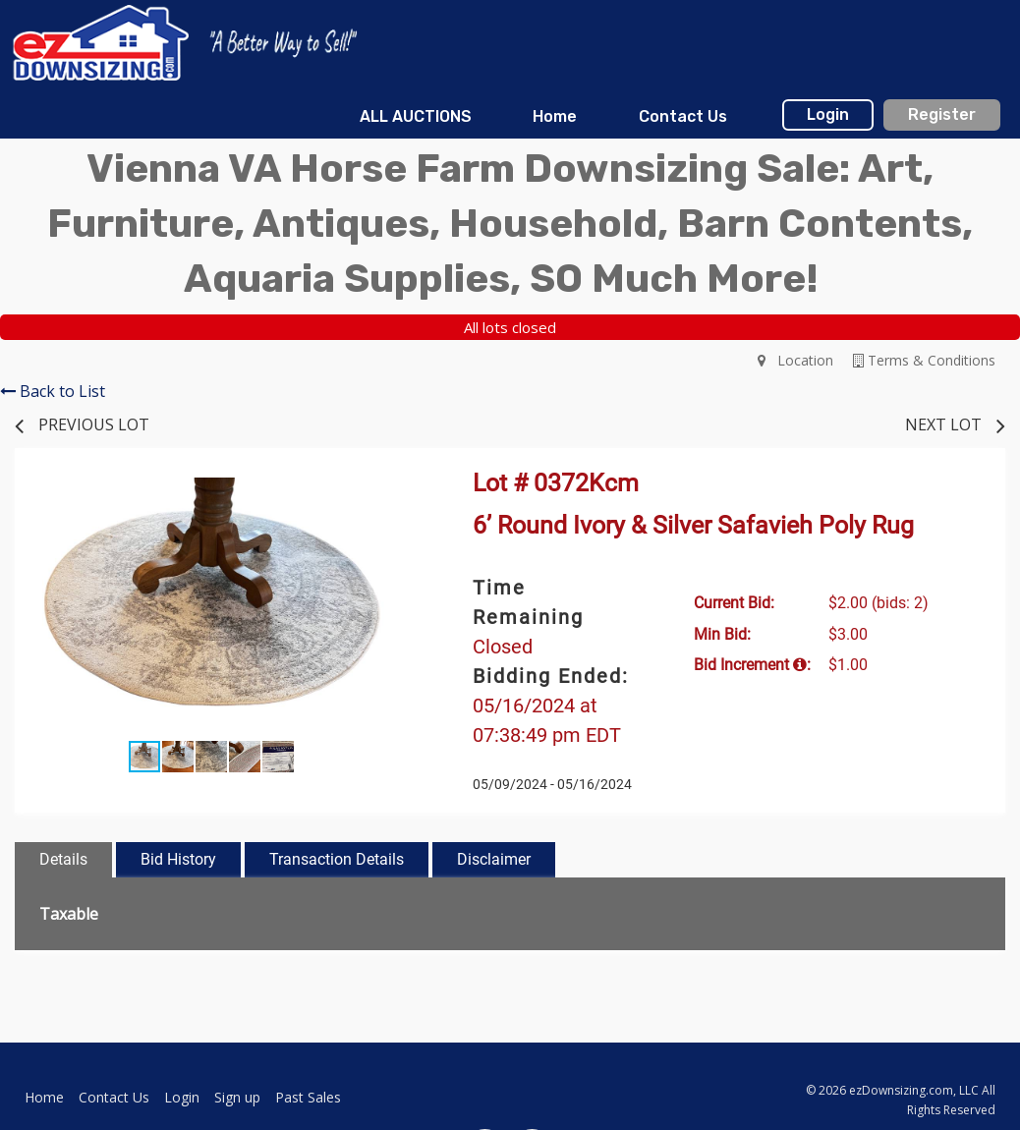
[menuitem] (415, 117)
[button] (389, 495)
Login (828, 114)
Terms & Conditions (924, 360)
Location (795, 360)
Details (63, 859)
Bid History (178, 859)
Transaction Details (336, 859)
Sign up (237, 1097)
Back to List (52, 391)
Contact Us (683, 116)
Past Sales (308, 1097)
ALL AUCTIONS (416, 116)
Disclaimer (494, 859)
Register (942, 114)
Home (555, 116)
